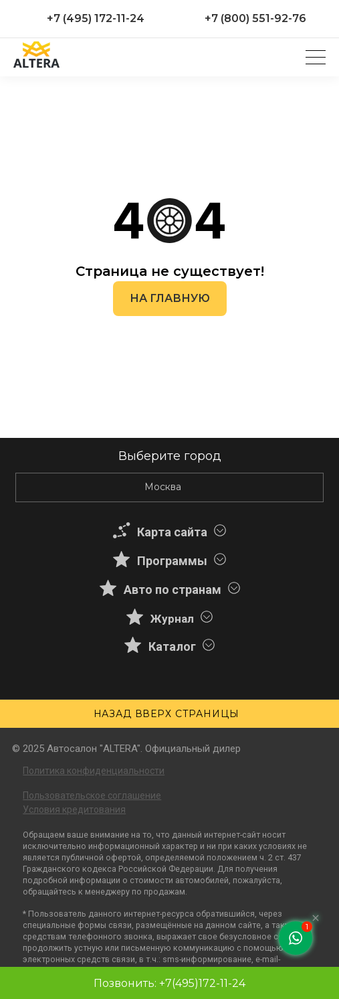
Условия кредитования (74, 809)
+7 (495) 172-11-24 (95, 18)
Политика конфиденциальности (93, 770)
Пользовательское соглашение (92, 795)
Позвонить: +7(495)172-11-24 (169, 983)
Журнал (172, 618)
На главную (170, 298)
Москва (162, 486)
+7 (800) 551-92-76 (255, 18)
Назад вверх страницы (166, 714)
